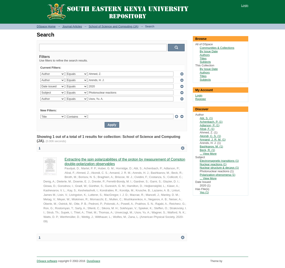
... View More (208, 153)
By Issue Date (209, 51)
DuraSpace (93, 261)
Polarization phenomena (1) (217, 174)
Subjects (205, 61)
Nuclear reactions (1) (213, 164)
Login (244, 5)
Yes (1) (204, 192)
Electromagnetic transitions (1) (219, 160)
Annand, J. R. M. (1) (213, 139)
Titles (203, 58)
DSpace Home (46, 26)
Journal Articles (72, 26)
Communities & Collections (217, 47)
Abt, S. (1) (206, 118)
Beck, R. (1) (207, 150)
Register (200, 99)
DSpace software (47, 261)
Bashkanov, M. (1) (211, 146)
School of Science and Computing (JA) (113, 26)
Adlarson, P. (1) (210, 125)
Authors (205, 55)
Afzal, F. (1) (207, 129)
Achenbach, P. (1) (211, 121)
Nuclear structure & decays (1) (219, 167)
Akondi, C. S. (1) (210, 136)
